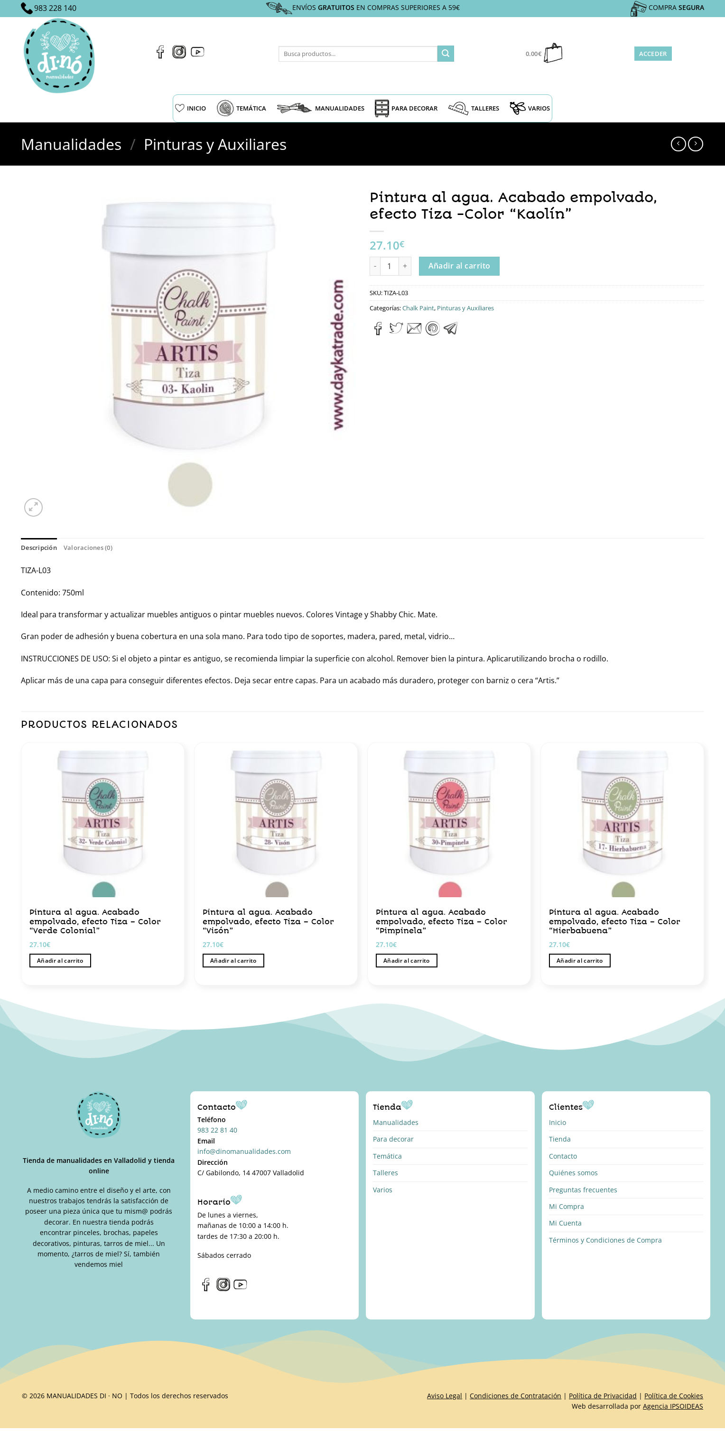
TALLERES (473, 108)
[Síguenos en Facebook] (160, 56)
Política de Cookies (673, 1395)
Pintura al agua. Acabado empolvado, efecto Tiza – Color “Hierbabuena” (614, 921)
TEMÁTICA (241, 108)
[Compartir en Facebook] (378, 332)
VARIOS (530, 108)
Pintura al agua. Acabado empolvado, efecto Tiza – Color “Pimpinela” (441, 921)
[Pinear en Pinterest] (433, 332)
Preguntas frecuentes (583, 1189)
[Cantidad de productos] (389, 266)
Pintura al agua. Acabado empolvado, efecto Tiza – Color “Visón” (268, 921)
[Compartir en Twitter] (396, 332)
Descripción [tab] (39, 547)
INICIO (190, 108)
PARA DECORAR (406, 108)
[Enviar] (445, 54)
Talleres (385, 1172)
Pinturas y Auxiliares (215, 144)
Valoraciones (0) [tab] (88, 547)
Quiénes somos (573, 1172)
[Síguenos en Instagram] (179, 56)
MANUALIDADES (320, 108)
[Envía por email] (414, 332)
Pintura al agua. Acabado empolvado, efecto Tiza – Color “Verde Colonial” (95, 921)
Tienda (560, 1138)
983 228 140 (55, 8)
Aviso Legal (444, 1395)
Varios (382, 1189)
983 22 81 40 (217, 1129)
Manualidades (71, 144)
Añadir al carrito (459, 265)
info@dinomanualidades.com (244, 1151)
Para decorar (393, 1138)
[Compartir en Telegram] (451, 332)
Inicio (557, 1122)
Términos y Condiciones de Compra (605, 1240)
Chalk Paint (418, 308)
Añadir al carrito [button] (60, 960)
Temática (387, 1156)
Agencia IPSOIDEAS (673, 1406)
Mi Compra (566, 1206)
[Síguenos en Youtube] (197, 56)
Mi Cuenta (565, 1222)
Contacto (563, 1156)
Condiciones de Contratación (515, 1395)
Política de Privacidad (603, 1395)
